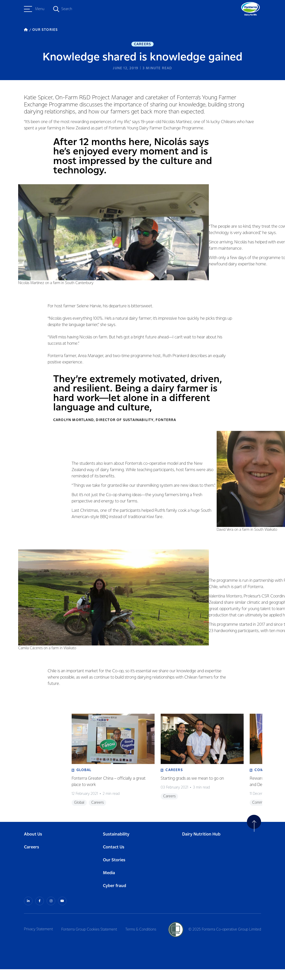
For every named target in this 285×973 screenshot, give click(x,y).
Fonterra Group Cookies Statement (90, 933)
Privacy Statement (38, 933)
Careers (142, 44)
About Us (33, 838)
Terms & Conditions (142, 933)
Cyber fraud (114, 890)
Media (109, 877)
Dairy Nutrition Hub (201, 838)
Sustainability (116, 838)
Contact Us (113, 851)
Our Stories (114, 864)
